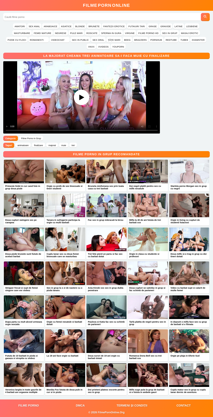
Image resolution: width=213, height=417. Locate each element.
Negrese (60, 33)
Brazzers (140, 40)
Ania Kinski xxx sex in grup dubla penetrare (105, 289)
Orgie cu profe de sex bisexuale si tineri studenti (65, 187)
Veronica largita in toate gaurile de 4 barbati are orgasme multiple (23, 390)
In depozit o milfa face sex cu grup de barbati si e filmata (189, 323)
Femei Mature (42, 33)
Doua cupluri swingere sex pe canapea (21, 221)
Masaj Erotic (189, 33)
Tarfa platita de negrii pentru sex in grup (147, 323)
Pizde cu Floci (17, 40)
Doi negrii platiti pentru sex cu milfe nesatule (145, 187)
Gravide (165, 26)
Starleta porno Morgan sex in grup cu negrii (189, 187)
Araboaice (50, 26)
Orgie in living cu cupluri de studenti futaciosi (185, 221)
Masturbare (22, 33)
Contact (183, 405)
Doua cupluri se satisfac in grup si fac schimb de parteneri (147, 289)
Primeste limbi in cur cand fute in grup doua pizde (22, 187)
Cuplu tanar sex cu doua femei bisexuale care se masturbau (63, 255)
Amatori (19, 26)
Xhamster (198, 40)
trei (73, 145)
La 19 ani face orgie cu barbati (62, 355)
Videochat (59, 40)
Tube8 (184, 40)
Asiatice (66, 26)
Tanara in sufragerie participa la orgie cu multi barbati (63, 221)
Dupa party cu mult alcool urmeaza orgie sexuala (23, 323)
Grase (153, 26)
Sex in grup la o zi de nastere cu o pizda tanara (64, 289)
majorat (52, 145)
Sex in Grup (169, 33)
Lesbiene (192, 26)
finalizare (38, 145)
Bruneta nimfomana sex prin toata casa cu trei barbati (106, 187)
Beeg (127, 40)
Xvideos (103, 46)
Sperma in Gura (111, 33)
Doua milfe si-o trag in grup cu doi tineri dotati (188, 255)
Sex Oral (98, 40)
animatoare (23, 145)
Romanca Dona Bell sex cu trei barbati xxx (145, 356)
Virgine (130, 33)
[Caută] (205, 17)
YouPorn (118, 46)
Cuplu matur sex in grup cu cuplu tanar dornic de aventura (188, 390)
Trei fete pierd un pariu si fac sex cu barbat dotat (105, 255)
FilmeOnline (106, 5)
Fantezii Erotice (114, 26)
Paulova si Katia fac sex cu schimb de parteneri (106, 323)
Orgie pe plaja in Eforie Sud (185, 355)
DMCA (80, 405)
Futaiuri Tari (136, 26)
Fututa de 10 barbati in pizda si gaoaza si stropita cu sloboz (21, 356)
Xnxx (91, 46)
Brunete (94, 26)
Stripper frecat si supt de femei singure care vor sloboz (21, 289)
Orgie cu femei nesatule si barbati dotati (64, 323)
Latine (179, 26)
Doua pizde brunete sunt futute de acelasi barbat (23, 255)
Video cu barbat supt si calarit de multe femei (188, 289)
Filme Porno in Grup (31, 138)
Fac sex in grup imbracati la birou (105, 220)
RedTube (171, 40)
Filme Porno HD (148, 33)
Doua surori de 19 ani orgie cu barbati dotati (104, 356)
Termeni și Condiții (132, 405)
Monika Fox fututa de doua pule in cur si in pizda (65, 390)
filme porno (28, 405)
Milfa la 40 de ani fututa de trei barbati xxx (145, 221)
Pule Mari (76, 33)
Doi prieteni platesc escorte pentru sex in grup (106, 390)
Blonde (80, 26)
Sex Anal (34, 26)
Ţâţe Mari (114, 40)
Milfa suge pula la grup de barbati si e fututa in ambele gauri (146, 390)
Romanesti (38, 40)
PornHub (156, 40)
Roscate (91, 33)
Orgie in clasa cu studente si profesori (144, 255)
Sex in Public (80, 40)
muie (63, 145)
